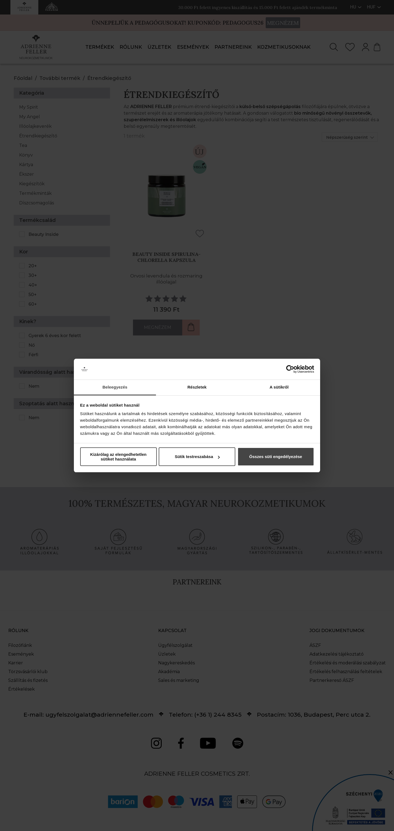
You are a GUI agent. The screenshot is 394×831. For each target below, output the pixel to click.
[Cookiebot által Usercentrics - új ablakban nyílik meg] (290, 369)
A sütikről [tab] (279, 387)
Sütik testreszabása (197, 456)
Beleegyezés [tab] (114, 387)
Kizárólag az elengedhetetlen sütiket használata (118, 456)
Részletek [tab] (197, 387)
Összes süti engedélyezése (275, 456)
